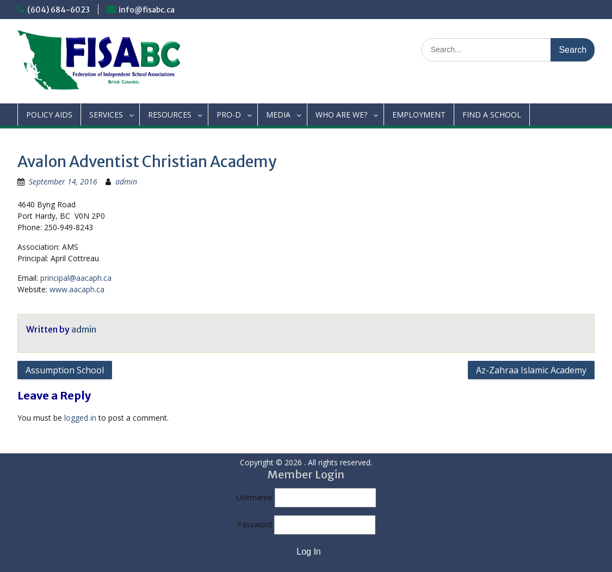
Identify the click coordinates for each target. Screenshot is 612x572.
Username (254, 497)
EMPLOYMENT (419, 114)
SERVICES (106, 114)
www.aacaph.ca (77, 289)
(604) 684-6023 (58, 10)
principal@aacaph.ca (76, 278)
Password (254, 524)
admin (126, 181)
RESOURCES (169, 114)
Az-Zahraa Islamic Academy (531, 370)
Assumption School (65, 370)
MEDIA (278, 114)
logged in (80, 418)
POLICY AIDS (49, 114)
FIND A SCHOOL (491, 114)
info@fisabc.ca (147, 10)
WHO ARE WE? (341, 114)
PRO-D (229, 114)
